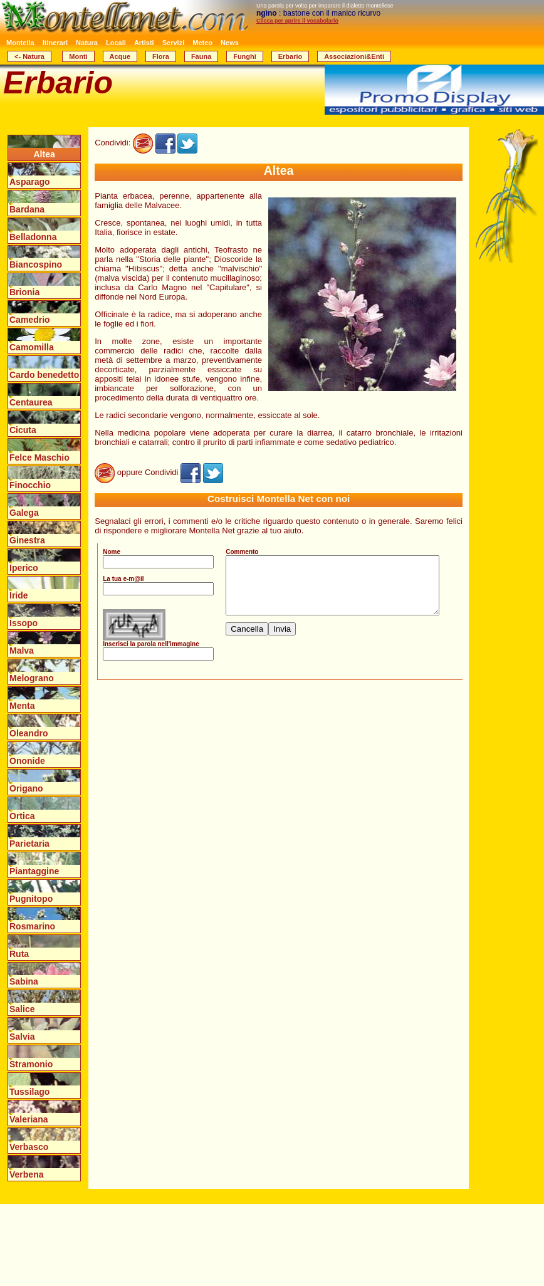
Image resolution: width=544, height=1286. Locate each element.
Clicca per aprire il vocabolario (297, 21)
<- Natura (29, 56)
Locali (116, 42)
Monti (78, 56)
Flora (160, 56)
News (230, 42)
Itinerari (55, 42)
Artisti (144, 42)
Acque (120, 56)
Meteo (202, 42)
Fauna (201, 56)
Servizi (173, 42)
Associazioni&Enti (354, 56)
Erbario (290, 56)
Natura (87, 42)
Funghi (244, 56)
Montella (20, 42)
